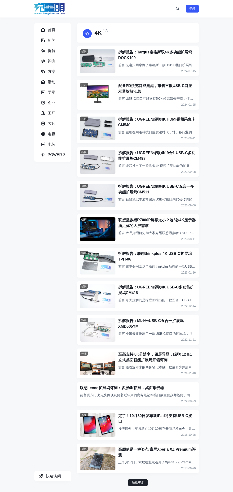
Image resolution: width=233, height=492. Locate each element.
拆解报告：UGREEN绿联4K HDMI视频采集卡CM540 (156, 122)
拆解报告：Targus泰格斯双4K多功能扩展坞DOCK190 (155, 55)
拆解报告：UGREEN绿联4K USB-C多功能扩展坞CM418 (156, 290)
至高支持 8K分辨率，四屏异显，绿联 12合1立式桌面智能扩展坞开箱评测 (155, 357)
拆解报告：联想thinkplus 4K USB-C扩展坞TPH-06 (155, 256)
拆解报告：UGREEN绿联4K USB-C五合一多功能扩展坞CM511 (156, 189)
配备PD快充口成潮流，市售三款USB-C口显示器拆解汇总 (155, 88)
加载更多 (138, 482)
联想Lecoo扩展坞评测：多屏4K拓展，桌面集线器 (122, 388)
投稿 (84, 219)
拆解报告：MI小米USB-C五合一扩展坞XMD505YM (151, 323)
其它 (84, 85)
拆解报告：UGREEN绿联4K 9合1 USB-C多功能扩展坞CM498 (156, 156)
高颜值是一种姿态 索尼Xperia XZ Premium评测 (157, 452)
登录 (192, 8)
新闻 (84, 415)
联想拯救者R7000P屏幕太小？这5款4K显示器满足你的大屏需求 (157, 223)
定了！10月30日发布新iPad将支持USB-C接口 (155, 418)
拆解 (84, 51)
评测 (84, 353)
